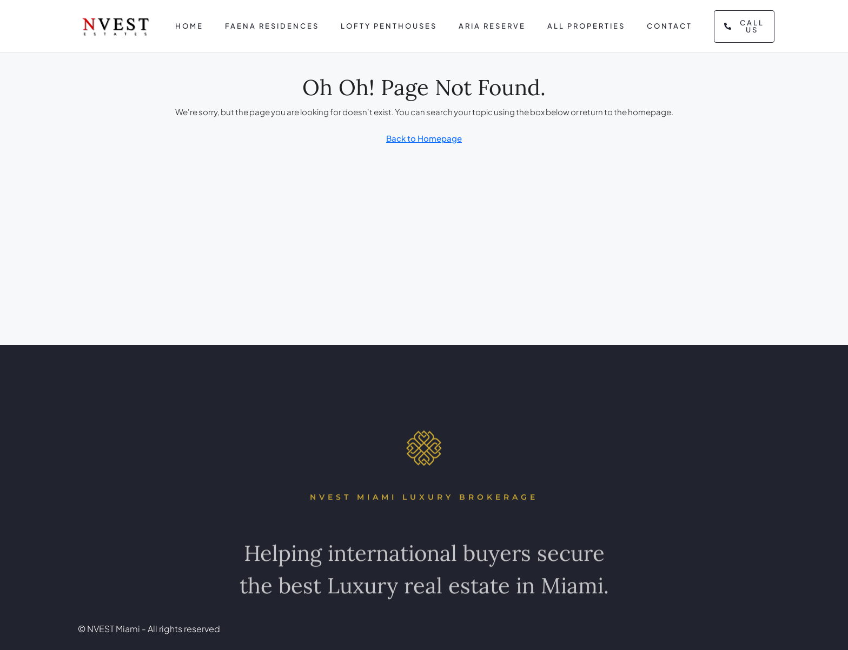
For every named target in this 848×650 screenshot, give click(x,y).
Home (189, 26)
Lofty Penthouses (389, 26)
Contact (669, 26)
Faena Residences (272, 26)
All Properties (586, 26)
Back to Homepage (424, 138)
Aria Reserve (492, 26)
